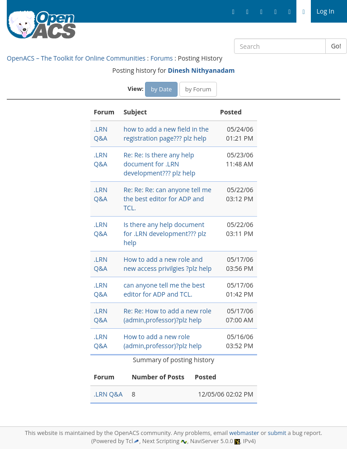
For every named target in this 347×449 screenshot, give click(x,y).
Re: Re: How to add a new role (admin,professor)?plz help (167, 315)
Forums (161, 58)
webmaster (244, 433)
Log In (325, 11)
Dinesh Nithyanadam (201, 70)
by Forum (198, 89)
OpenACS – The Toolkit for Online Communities (76, 58)
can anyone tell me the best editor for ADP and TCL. (164, 289)
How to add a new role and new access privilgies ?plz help (167, 264)
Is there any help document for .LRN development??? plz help (164, 233)
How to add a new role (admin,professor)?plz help (162, 341)
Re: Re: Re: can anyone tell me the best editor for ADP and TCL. (167, 198)
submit (277, 433)
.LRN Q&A (101, 133)
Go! (336, 46)
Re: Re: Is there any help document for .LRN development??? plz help (159, 164)
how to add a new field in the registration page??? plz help (165, 133)
